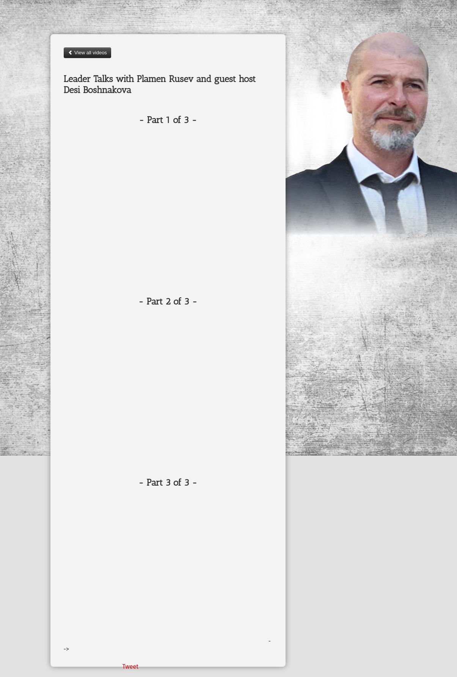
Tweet (130, 666)
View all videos (87, 52)
